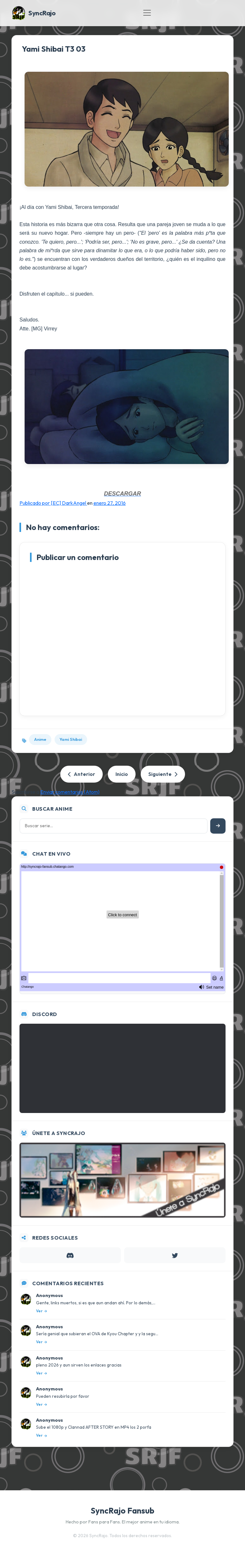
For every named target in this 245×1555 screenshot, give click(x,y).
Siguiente (162, 774)
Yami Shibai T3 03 (53, 49)
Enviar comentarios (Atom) (70, 792)
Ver (41, 1310)
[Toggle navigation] (147, 13)
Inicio (121, 774)
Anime (40, 739)
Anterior (81, 774)
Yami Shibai (71, 739)
